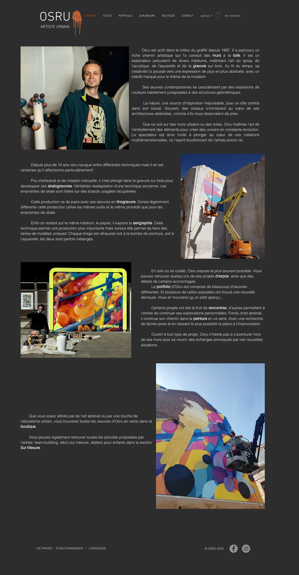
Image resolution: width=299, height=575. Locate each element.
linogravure (126, 201)
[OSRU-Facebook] (233, 549)
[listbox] (207, 16)
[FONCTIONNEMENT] (70, 548)
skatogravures (60, 186)
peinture (200, 318)
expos (223, 276)
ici (191, 297)
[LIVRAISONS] (97, 548)
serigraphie (142, 223)
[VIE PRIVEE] (44, 548)
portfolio (163, 286)
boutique (28, 426)
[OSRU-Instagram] (246, 549)
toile (236, 55)
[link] (218, 15)
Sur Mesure (30, 447)
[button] (207, 16)
